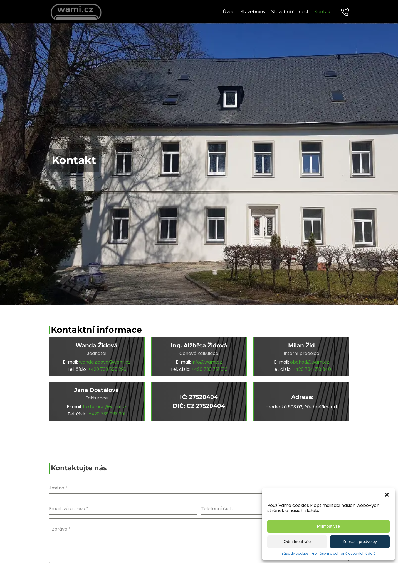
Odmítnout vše (297, 541)
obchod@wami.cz (309, 362)
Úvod (229, 11)
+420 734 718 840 (312, 369)
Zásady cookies (295, 553)
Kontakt (323, 11)
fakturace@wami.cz (105, 406)
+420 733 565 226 (107, 369)
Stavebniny (253, 11)
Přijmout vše (328, 526)
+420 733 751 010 (209, 369)
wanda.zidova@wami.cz (104, 362)
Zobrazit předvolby (360, 541)
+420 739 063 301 (106, 414)
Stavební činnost (290, 11)
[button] (387, 495)
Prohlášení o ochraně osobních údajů (344, 553)
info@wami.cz (207, 362)
